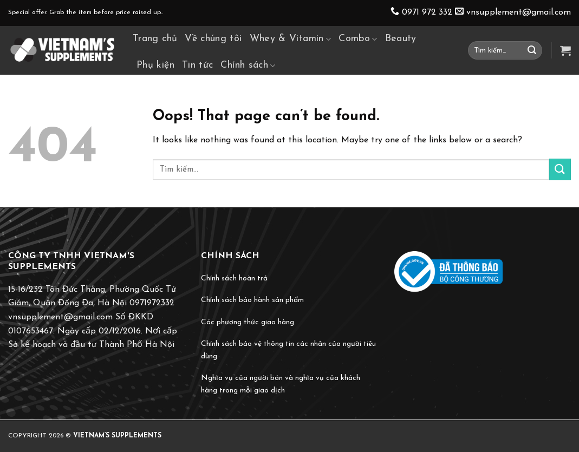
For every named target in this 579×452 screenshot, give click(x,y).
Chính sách (247, 65)
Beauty (401, 39)
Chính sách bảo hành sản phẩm (252, 300)
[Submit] (532, 50)
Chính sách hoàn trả (234, 278)
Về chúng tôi (213, 39)
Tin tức (197, 65)
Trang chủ (155, 39)
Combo (358, 39)
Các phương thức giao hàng (247, 322)
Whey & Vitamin (290, 39)
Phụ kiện (155, 65)
